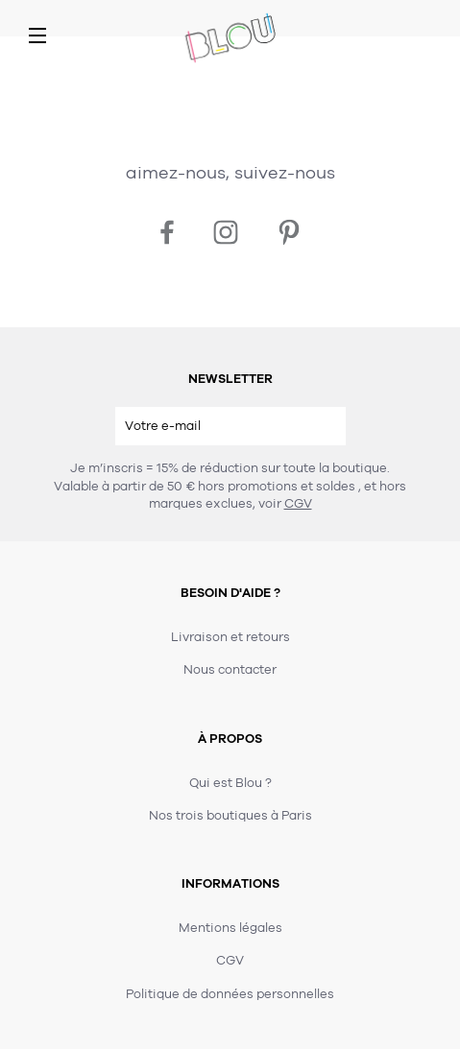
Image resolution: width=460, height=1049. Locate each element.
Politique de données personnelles (230, 994)
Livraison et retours (230, 637)
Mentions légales (230, 928)
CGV (298, 504)
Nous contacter (230, 670)
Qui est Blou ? (230, 783)
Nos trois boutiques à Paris (230, 815)
